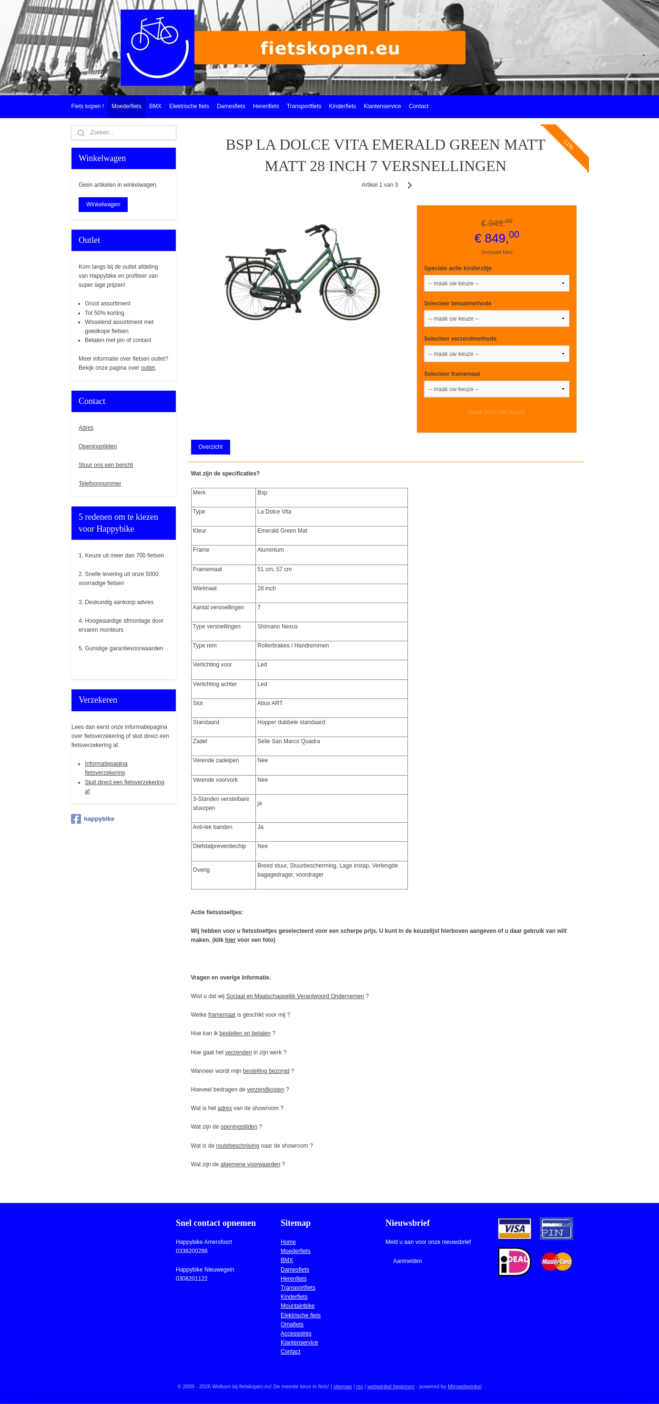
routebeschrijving (238, 1145)
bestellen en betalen (245, 1033)
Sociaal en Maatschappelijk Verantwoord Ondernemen (295, 996)
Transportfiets (304, 106)
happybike (92, 819)
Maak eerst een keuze (497, 412)
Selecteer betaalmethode (457, 303)
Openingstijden (98, 446)
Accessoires (296, 1333)
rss (359, 1386)
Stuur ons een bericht (106, 465)
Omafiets (292, 1324)
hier (230, 940)
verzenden (238, 1052)
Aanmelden (407, 1261)
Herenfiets (266, 106)
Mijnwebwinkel (465, 1386)
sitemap (343, 1386)
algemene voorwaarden (250, 1164)
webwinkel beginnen (391, 1386)
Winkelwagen (103, 204)
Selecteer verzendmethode (460, 338)
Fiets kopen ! (87, 106)
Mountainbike (297, 1306)
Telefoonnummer (100, 483)
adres (225, 1108)
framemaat (221, 1014)
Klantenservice (382, 106)
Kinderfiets (342, 106)
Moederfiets (127, 106)
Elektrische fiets (189, 106)
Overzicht (211, 447)
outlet (148, 367)
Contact (418, 106)
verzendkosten (265, 1089)
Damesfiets (231, 106)
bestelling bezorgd (266, 1071)
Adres (86, 427)
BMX (155, 106)
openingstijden (239, 1126)
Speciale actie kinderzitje (458, 268)
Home (288, 1242)
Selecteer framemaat (452, 374)
